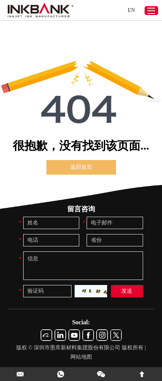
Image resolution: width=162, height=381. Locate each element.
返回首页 (81, 167)
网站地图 (81, 357)
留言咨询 (81, 209)
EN (131, 10)
